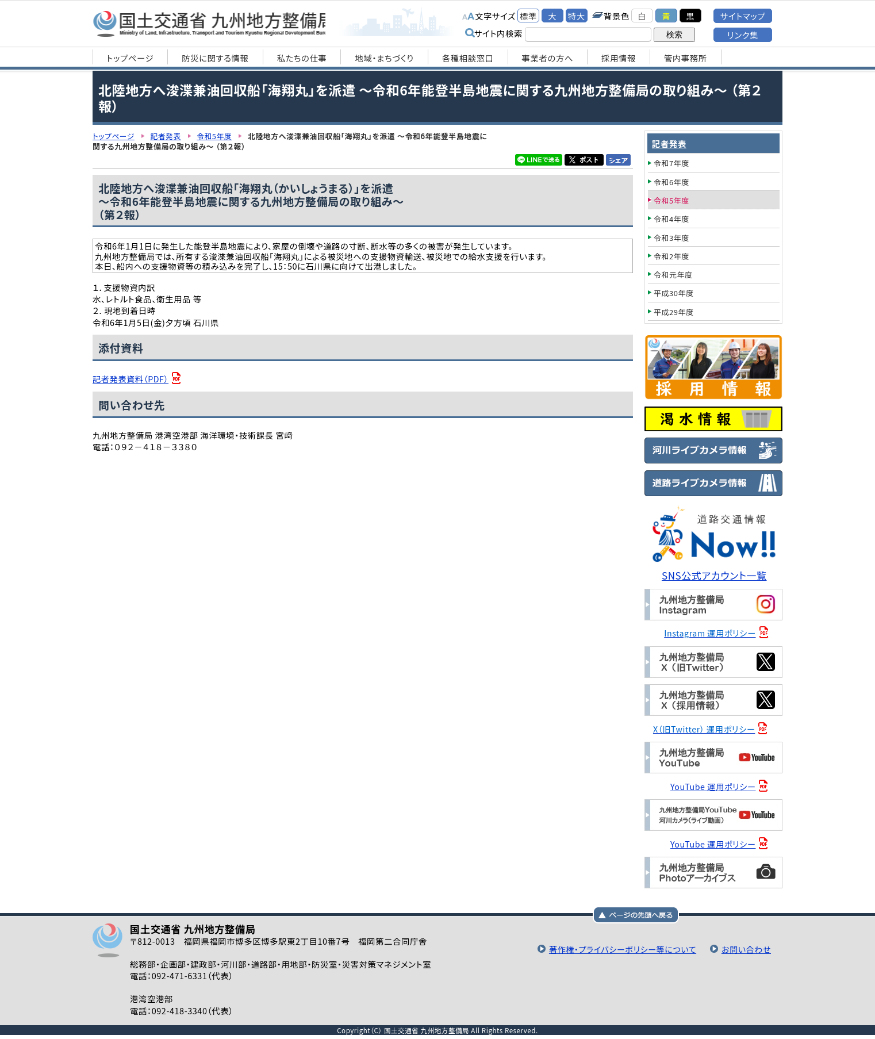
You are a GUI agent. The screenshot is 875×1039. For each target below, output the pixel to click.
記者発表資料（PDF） (131, 379)
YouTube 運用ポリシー (713, 785)
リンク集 (742, 35)
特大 (576, 16)
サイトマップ (742, 16)
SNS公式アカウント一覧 (715, 575)
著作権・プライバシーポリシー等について (619, 948)
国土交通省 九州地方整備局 (215, 23)
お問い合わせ (745, 948)
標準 (528, 16)
